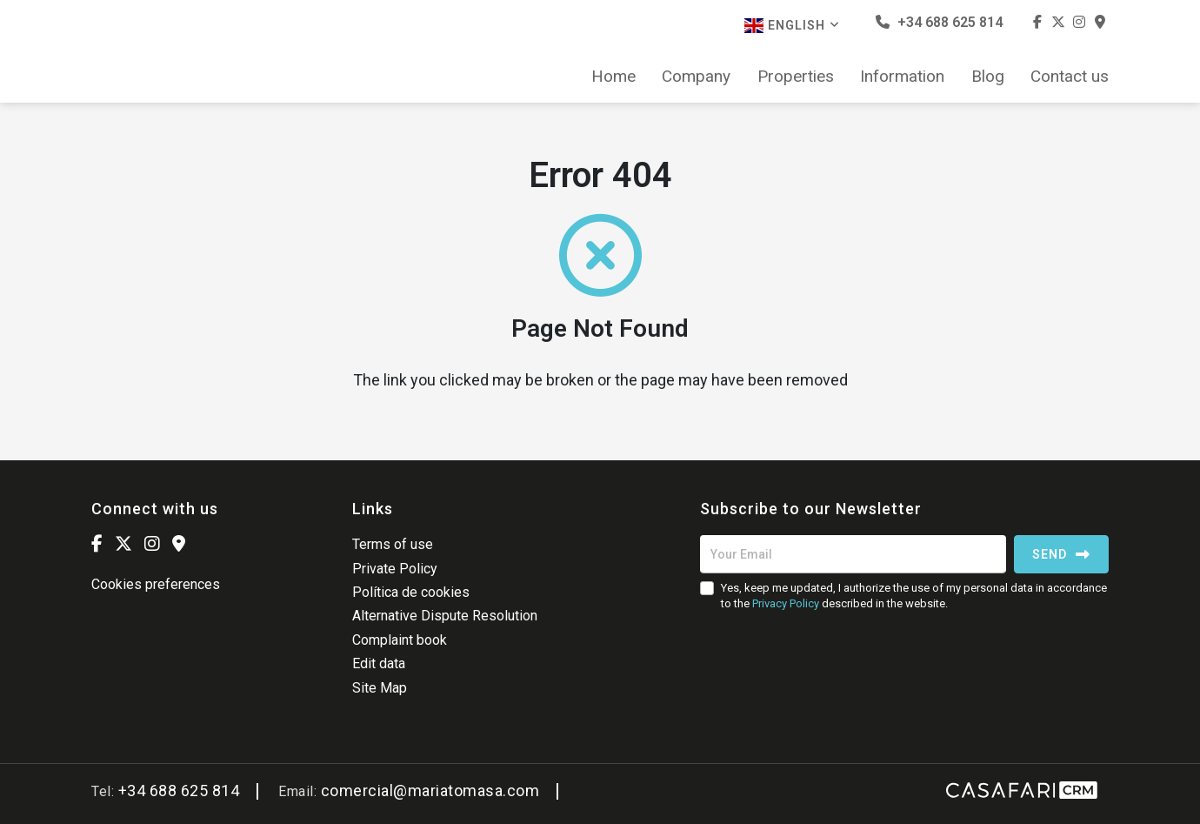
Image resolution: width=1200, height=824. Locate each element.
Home (613, 76)
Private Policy (394, 568)
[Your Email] (853, 554)
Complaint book (399, 640)
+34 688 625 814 (939, 22)
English (792, 25)
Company (696, 76)
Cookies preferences (155, 584)
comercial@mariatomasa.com (430, 790)
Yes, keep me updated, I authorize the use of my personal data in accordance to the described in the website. (914, 595)
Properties (795, 76)
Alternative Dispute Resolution (444, 615)
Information (902, 76)
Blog (987, 76)
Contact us (1069, 76)
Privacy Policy (785, 603)
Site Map (379, 688)
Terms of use (392, 544)
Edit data (378, 663)
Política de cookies (411, 592)
